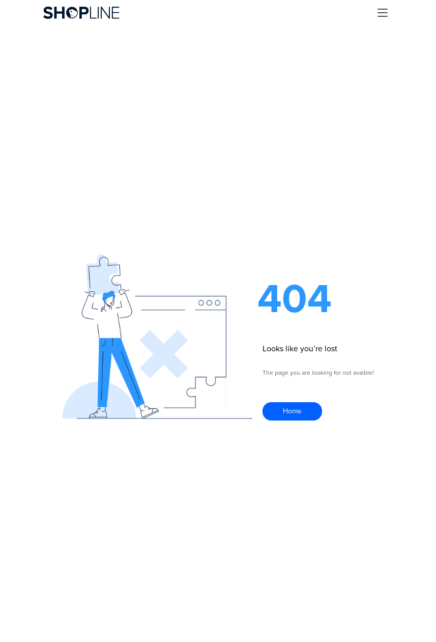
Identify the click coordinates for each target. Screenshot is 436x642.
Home (292, 411)
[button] (382, 12)
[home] (81, 12)
